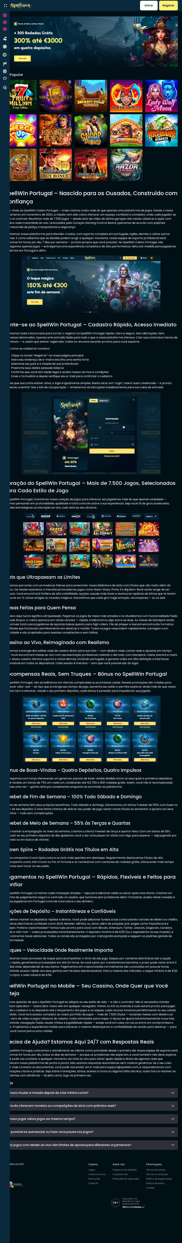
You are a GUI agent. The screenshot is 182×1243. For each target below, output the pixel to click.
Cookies (153, 1207)
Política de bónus (158, 1203)
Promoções (97, 1198)
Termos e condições (159, 1194)
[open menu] (5, 5)
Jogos (94, 1189)
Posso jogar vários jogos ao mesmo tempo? (96, 1138)
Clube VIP (96, 1203)
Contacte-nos (122, 1194)
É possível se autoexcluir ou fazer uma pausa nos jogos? (96, 1151)
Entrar (149, 5)
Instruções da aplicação (128, 1198)
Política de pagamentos (162, 1198)
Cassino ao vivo (99, 1194)
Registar (168, 5)
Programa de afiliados (127, 1189)
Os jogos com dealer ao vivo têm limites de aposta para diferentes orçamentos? (96, 1164)
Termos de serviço (158, 1189)
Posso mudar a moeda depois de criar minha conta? (96, 1112)
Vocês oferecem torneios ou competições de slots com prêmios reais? (96, 1125)
